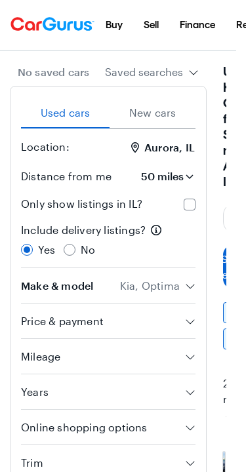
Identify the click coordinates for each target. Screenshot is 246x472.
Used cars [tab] (66, 112)
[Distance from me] (159, 176)
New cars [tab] (152, 112)
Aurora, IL (163, 147)
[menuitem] (114, 25)
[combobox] (151, 72)
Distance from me (66, 176)
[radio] (27, 250)
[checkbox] (189, 204)
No (88, 249)
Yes (47, 249)
